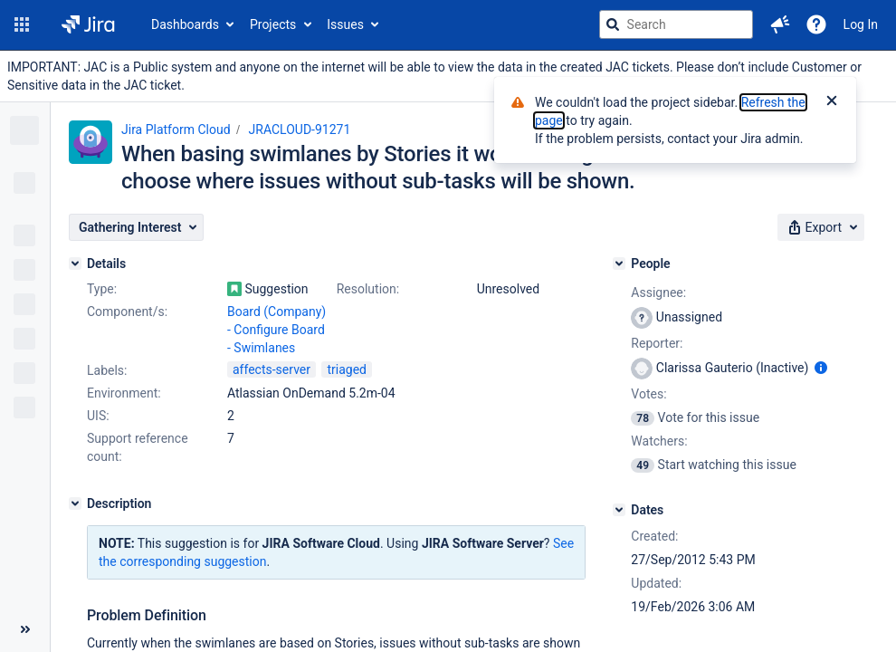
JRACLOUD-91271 (300, 129)
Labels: (107, 370)
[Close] (832, 102)
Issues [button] (345, 24)
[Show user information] (821, 367)
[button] (21, 24)
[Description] (75, 503)
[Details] (75, 263)
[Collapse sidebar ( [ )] (25, 629)
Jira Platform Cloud (176, 129)
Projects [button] (273, 24)
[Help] (816, 24)
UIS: (98, 415)
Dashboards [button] (185, 24)
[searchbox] (676, 24)
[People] (619, 263)
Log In (861, 24)
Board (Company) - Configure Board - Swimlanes (276, 329)
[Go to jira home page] (88, 24)
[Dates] (619, 509)
